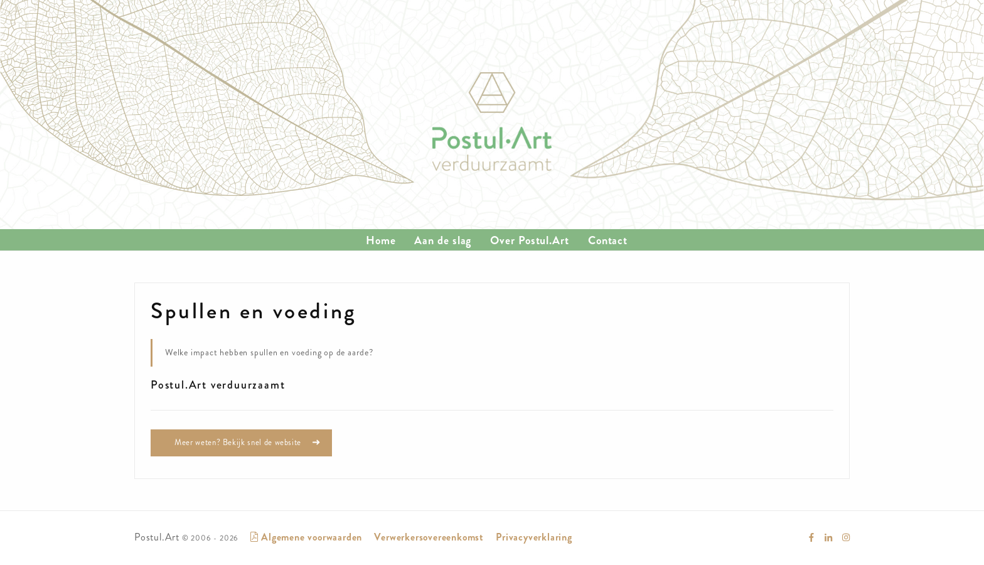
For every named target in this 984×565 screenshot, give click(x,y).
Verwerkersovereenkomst (429, 537)
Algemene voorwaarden (306, 537)
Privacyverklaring (534, 537)
